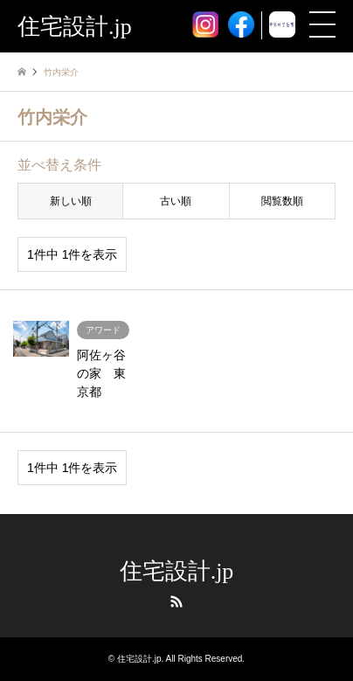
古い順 (175, 201)
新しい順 (71, 201)
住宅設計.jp (177, 571)
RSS (176, 601)
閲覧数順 (282, 201)
